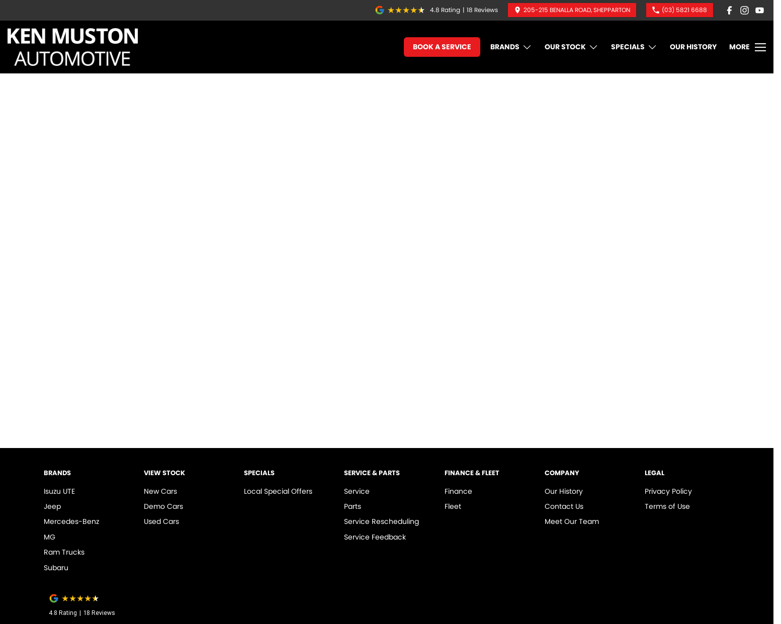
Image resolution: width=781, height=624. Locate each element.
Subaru (56, 568)
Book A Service (442, 47)
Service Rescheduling (381, 521)
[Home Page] (73, 47)
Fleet (453, 506)
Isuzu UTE (59, 491)
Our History (693, 47)
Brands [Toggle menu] (511, 47)
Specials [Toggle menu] (634, 47)
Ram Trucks (64, 552)
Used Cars (161, 521)
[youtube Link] (759, 10)
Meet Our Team (572, 521)
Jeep (52, 506)
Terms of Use (667, 506)
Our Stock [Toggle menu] (571, 47)
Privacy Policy (668, 491)
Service (357, 491)
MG (49, 537)
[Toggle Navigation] (747, 47)
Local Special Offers (278, 491)
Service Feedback (375, 537)
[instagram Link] (744, 10)
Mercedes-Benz (71, 521)
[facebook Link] (729, 10)
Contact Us (564, 506)
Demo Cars (163, 506)
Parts (352, 506)
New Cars (160, 491)
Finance (458, 491)
